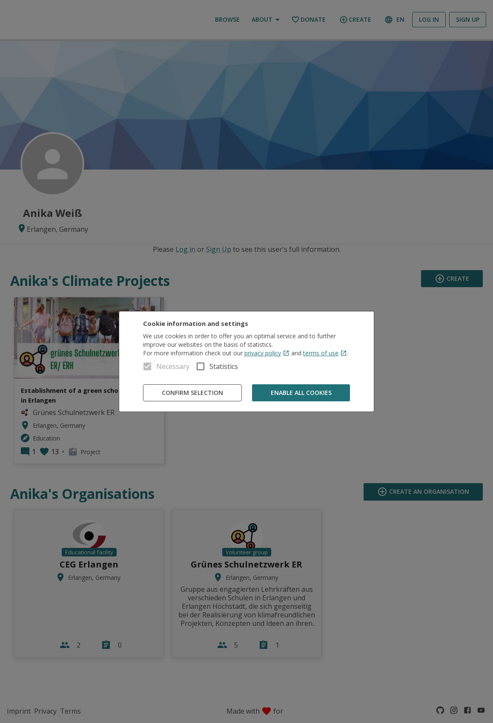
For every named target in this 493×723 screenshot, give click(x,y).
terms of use (325, 353)
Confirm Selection (192, 393)
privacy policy (266, 353)
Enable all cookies (301, 393)
